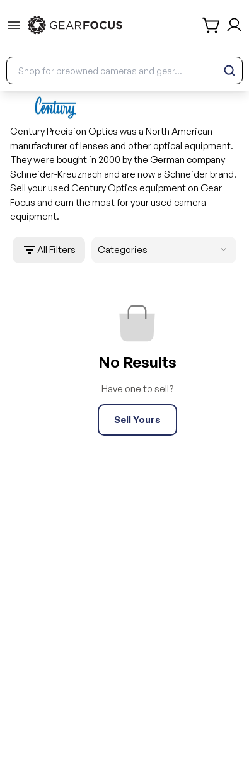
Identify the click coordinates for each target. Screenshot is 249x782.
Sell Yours (137, 420)
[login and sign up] (234, 24)
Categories (164, 250)
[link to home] (75, 25)
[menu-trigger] (13, 25)
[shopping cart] (211, 25)
